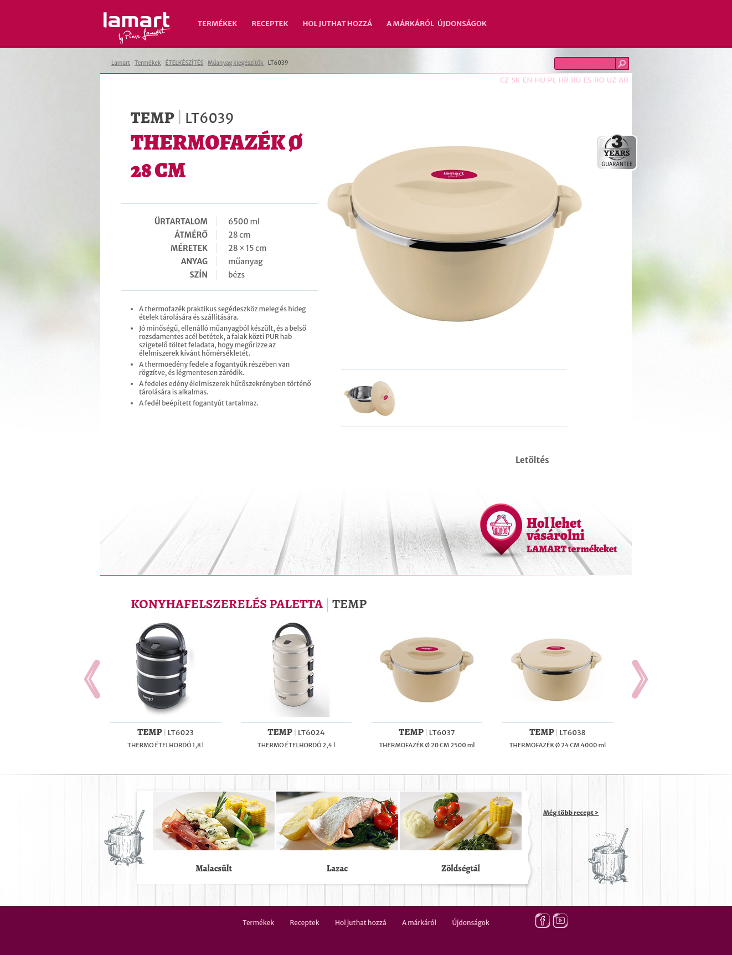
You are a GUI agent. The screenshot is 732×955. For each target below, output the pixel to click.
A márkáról (410, 23)
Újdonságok (462, 23)
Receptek (269, 23)
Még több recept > (571, 813)
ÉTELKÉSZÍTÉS (184, 62)
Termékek (217, 23)
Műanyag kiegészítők (236, 62)
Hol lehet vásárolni (572, 535)
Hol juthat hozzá (337, 23)
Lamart (137, 28)
